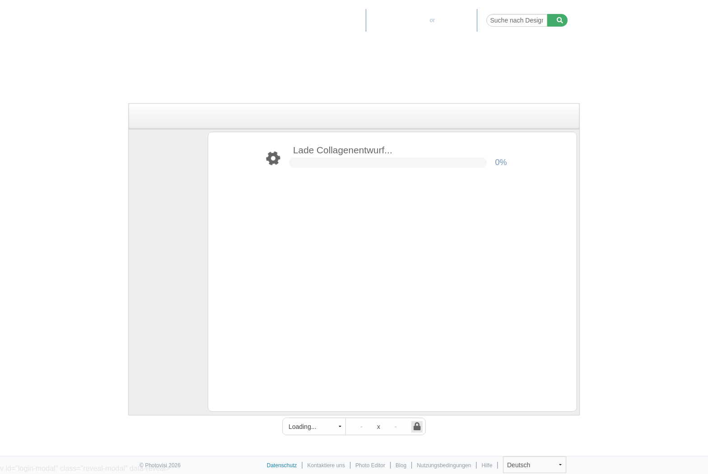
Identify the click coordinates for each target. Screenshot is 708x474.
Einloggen (455, 20)
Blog (401, 465)
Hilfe (486, 465)
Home (297, 20)
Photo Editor (337, 20)
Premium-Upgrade (398, 20)
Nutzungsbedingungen (444, 465)
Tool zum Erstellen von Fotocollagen (178, 16)
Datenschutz (282, 465)
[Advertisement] (344, 82)
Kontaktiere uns (326, 465)
